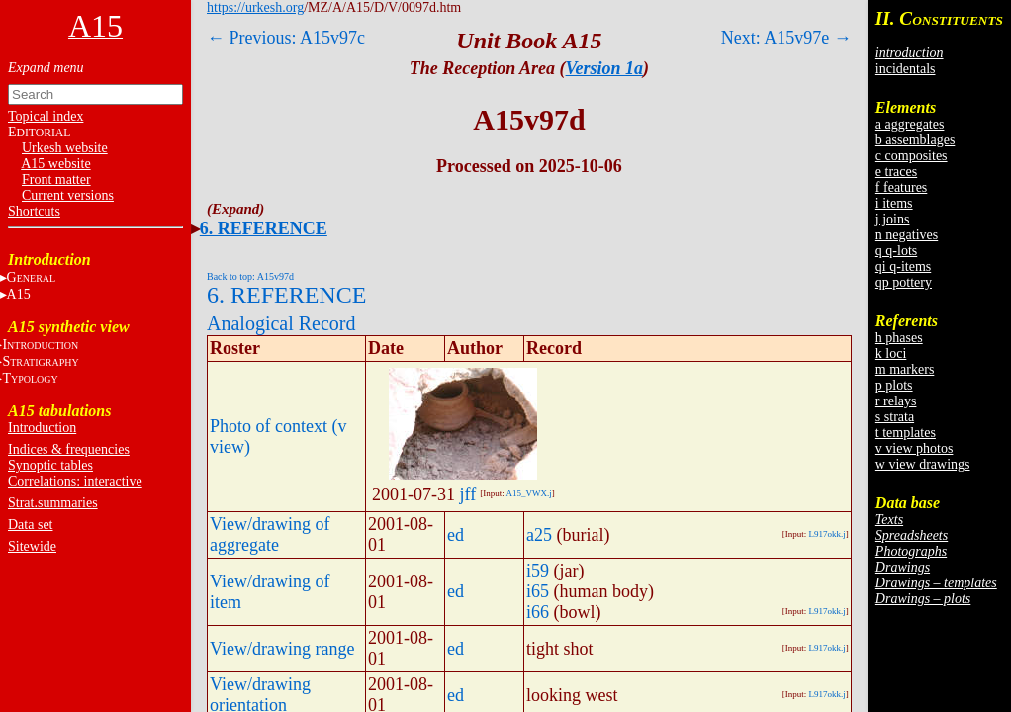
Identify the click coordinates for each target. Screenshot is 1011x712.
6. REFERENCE (263, 228)
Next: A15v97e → (786, 37)
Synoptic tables (50, 465)
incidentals (905, 68)
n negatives (906, 234)
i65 (537, 591)
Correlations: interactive (75, 481)
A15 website (55, 163)
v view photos (914, 448)
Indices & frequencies (69, 449)
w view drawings (922, 464)
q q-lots (896, 250)
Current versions (68, 195)
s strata (894, 416)
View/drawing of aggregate (269, 534)
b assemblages (915, 140)
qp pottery (903, 282)
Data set (30, 524)
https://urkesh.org (255, 7)
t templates (905, 432)
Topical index (45, 116)
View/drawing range (282, 649)
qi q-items (903, 266)
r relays (896, 401)
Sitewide (32, 546)
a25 (539, 535)
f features (901, 187)
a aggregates (910, 124)
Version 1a (605, 68)
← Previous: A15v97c (286, 37)
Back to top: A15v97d (250, 276)
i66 (537, 612)
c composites (911, 155)
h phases (899, 337)
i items (894, 203)
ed (455, 535)
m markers (904, 369)
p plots (894, 385)
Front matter (56, 179)
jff (468, 494)
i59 (537, 570)
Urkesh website (65, 147)
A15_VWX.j (528, 493)
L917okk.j (827, 534)
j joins (892, 219)
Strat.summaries (53, 502)
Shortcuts (34, 211)
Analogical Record (281, 323)
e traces (896, 171)
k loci (891, 353)
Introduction (42, 427)
